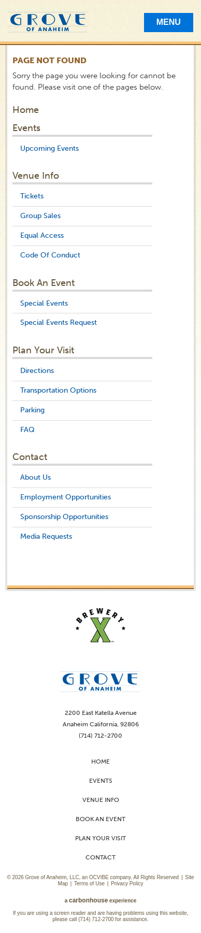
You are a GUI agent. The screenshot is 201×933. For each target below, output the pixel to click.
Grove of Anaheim (48, 22)
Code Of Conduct (50, 255)
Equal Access (42, 235)
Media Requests (46, 536)
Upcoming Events (49, 148)
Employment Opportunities (65, 497)
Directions (37, 370)
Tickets (32, 196)
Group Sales (40, 215)
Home (25, 110)
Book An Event (43, 283)
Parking (32, 410)
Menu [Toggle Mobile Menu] (168, 22)
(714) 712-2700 (95, 919)
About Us (35, 477)
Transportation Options (58, 390)
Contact (29, 457)
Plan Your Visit (43, 350)
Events (26, 128)
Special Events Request (58, 322)
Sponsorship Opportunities (64, 516)
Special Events (44, 303)
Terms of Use (89, 883)
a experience (101, 900)
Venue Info (35, 175)
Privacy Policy (127, 883)
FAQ (27, 429)
